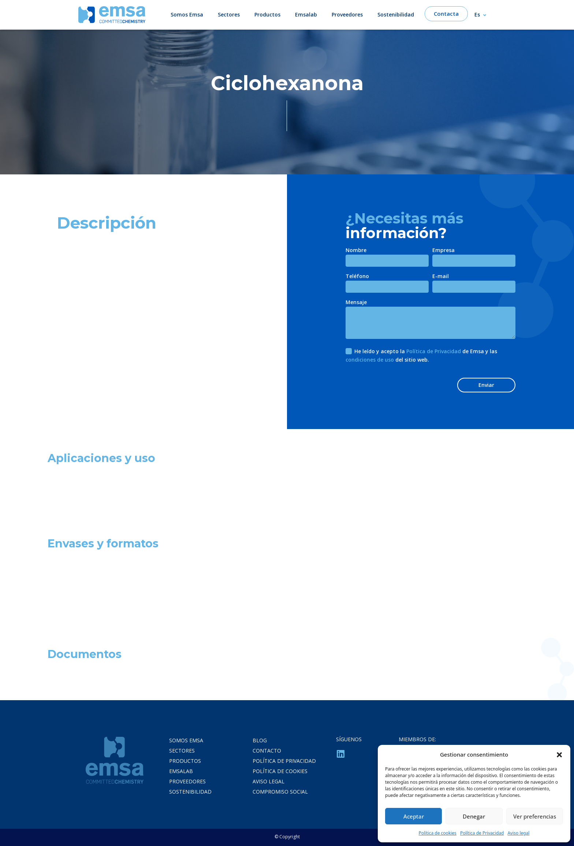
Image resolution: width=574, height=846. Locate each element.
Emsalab (306, 14)
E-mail (440, 277)
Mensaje (356, 303)
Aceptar (413, 816)
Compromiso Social (280, 791)
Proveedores (347, 14)
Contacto (267, 750)
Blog (260, 740)
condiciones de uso (370, 359)
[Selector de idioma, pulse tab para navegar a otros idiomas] (483, 14)
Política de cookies (437, 833)
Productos (267, 14)
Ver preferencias (534, 816)
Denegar (474, 816)
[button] (559, 754)
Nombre (356, 251)
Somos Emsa (187, 14)
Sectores (229, 14)
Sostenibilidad (395, 14)
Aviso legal (518, 833)
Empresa (443, 251)
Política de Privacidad (482, 833)
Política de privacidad (284, 760)
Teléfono (357, 277)
